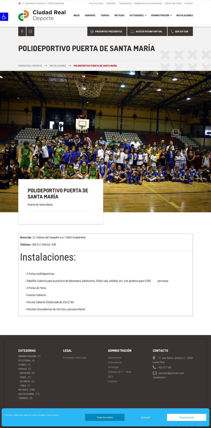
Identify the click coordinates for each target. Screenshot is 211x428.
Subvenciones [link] (115, 357)
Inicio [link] (76, 15)
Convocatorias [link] (115, 362)
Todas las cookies (105, 417)
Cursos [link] (22, 368)
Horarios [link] (90, 15)
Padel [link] (23, 377)
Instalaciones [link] (184, 15)
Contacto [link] (189, 3)
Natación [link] (25, 373)
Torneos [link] (23, 398)
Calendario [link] (111, 3)
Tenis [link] (23, 385)
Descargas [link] (113, 367)
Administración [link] (160, 15)
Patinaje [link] (25, 381)
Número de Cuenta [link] (173, 3)
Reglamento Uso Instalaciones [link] (148, 3)
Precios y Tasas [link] (96, 3)
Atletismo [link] (24, 360)
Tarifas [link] (105, 15)
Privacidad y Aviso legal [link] (74, 357)
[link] (4, 17)
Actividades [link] (137, 15)
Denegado (145, 417)
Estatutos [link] (112, 381)
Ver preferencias (186, 417)
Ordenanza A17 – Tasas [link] (119, 371)
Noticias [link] (119, 15)
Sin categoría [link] (26, 393)
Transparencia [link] (125, 3)
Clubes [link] (22, 364)
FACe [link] (110, 376)
